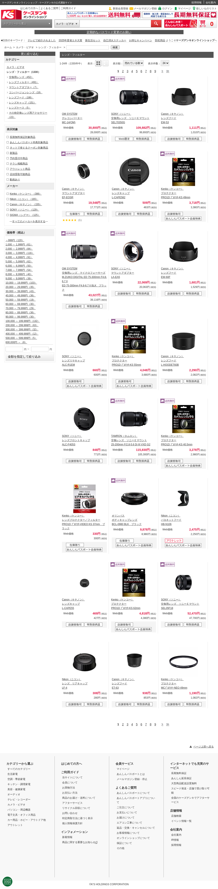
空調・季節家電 (16, 779)
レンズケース (20, 107)
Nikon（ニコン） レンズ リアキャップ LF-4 (74, 683)
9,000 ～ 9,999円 (19, 278)
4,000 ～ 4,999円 (19, 257)
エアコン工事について (129, 822)
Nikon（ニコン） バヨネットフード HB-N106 (171, 520)
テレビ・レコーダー (18, 799)
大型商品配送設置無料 (184, 783)
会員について (69, 782)
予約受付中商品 (19, 158)
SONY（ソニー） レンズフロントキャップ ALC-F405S (76, 440)
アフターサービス (72, 802)
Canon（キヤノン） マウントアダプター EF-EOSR (73, 193)
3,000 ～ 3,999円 (20, 253)
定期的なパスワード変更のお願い (109, 32)
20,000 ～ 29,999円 (21, 287)
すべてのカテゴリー (18, 768)
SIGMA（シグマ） (25, 215)
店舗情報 (176, 810)
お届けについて (126, 817)
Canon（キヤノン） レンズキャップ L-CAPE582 (123, 193)
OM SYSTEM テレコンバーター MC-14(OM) (72, 118)
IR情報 (175, 839)
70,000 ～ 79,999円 (21, 308)
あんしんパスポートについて (133, 792)
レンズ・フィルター (50, 47)
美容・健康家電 (16, 789)
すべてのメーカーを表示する (28, 221)
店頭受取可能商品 (20, 174)
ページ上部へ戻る (203, 746)
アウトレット (15, 825)
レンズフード (21, 97)
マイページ (184, 8)
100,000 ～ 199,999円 (23, 321)
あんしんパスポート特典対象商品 (29, 142)
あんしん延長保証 (181, 778)
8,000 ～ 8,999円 (19, 274)
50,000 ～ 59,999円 (21, 299)
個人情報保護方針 (72, 823)
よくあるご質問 (49, 8)
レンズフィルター (24, 82)
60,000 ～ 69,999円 (21, 304)
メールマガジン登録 (145, 8)
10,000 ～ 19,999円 (21, 282)
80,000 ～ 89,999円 (21, 312)
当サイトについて (72, 777)
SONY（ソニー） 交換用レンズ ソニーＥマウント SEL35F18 (180, 604)
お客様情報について (128, 832)
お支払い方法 (69, 792)
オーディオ (13, 794)
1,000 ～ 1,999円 (19, 244)
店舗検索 (176, 815)
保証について (124, 843)
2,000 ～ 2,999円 (19, 248)
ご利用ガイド (68, 8)
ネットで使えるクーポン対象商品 (29, 147)
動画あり (15, 179)
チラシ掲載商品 (19, 163)
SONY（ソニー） (24, 209)
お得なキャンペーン (140, 40)
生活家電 (12, 774)
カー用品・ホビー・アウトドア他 (26, 819)
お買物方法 (68, 787)
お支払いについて (127, 812)
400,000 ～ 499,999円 (22, 333)
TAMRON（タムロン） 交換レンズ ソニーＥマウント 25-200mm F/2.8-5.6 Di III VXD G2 (130, 440)
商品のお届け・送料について (78, 797)
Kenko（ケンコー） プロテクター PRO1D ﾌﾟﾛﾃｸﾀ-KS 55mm (126, 360)
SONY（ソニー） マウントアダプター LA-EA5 (122, 273)
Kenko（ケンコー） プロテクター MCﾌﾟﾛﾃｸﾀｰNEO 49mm (174, 683)
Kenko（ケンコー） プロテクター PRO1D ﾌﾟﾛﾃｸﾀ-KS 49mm (175, 193)
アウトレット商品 (20, 168)
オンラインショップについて (133, 838)
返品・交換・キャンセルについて (136, 827)
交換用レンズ (21, 77)
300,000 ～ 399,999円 (22, 329)
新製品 (13, 152)
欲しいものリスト (206, 8)
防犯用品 (160, 40)
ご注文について (126, 807)
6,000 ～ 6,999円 (19, 265)
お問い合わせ (69, 813)
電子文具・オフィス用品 (21, 814)
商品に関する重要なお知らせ (80, 842)
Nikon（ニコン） (24, 199)
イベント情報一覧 (181, 821)
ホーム (8, 47)
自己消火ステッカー (114, 40)
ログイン (167, 8)
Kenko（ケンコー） (26, 193)
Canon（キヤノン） (26, 204)
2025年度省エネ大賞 (70, 40)
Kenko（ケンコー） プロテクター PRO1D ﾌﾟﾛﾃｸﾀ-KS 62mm (125, 604)
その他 (120, 848)
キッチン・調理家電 (18, 784)
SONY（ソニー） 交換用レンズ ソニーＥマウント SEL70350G (130, 118)
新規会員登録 (120, 8)
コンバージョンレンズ (25, 92)
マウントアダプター (24, 87)
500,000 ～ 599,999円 (21, 338)
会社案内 (211, 2)
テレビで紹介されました (42, 40)
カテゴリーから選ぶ (14, 23)
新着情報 (67, 837)
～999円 (15, 240)
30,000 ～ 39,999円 (21, 291)
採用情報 (196, 2)
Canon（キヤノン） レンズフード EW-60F (172, 273)
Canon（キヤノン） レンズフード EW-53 (172, 118)
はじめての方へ (29, 8)
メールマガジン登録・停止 (132, 779)
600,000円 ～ (16, 342)
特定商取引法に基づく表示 (77, 818)
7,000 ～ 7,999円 (19, 270)
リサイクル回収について (76, 808)
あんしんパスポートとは (131, 774)
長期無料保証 (178, 773)
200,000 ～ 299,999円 (22, 325)
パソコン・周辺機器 (18, 809)
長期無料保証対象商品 (22, 137)
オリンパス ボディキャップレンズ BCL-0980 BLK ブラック (127, 520)
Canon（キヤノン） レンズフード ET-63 (123, 683)
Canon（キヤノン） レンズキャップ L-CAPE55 (73, 604)
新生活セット (92, 40)
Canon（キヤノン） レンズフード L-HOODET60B (172, 360)
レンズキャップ (22, 102)
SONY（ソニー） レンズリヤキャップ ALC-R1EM (73, 360)
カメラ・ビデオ (65, 23)
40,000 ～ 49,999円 (21, 295)
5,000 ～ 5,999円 (19, 261)
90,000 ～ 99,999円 (21, 316)
